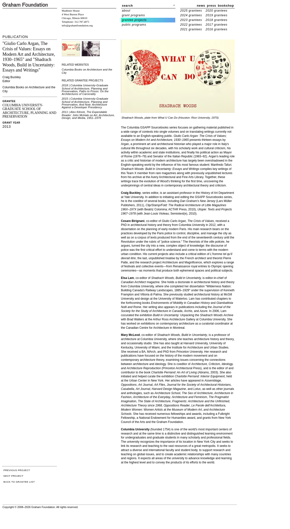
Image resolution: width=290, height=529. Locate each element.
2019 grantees (216, 15)
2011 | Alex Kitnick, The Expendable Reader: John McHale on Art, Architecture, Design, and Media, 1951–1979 (88, 114)
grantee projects (134, 20)
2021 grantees (191, 29)
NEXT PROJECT (13, 475)
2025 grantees (191, 10)
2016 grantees (216, 29)
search (127, 5)
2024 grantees (191, 15)
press (211, 5)
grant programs (133, 15)
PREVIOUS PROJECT (16, 470)
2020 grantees (216, 10)
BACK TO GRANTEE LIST (19, 481)
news (201, 5)
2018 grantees (216, 20)
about (126, 10)
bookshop (226, 5)
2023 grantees (191, 20)
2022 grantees (191, 24)
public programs (134, 24)
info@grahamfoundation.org (77, 25)
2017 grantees (216, 24)
